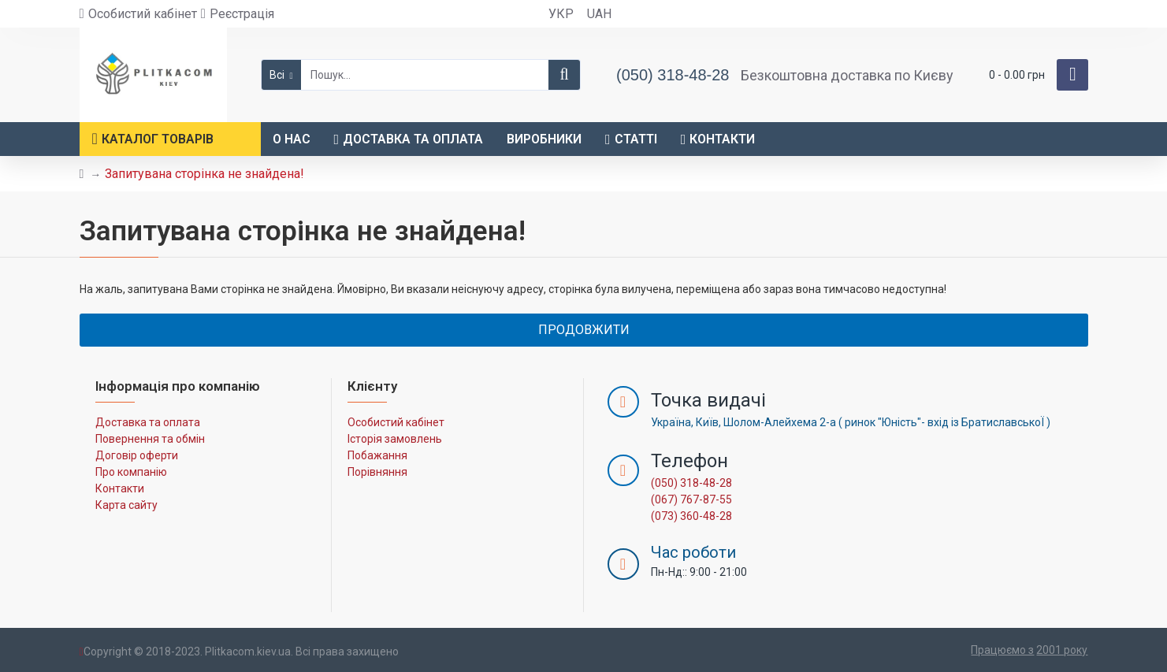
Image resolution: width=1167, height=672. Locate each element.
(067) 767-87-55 (691, 499)
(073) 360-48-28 (691, 516)
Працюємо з (1002, 650)
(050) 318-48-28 (691, 483)
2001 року (1061, 650)
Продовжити (584, 329)
